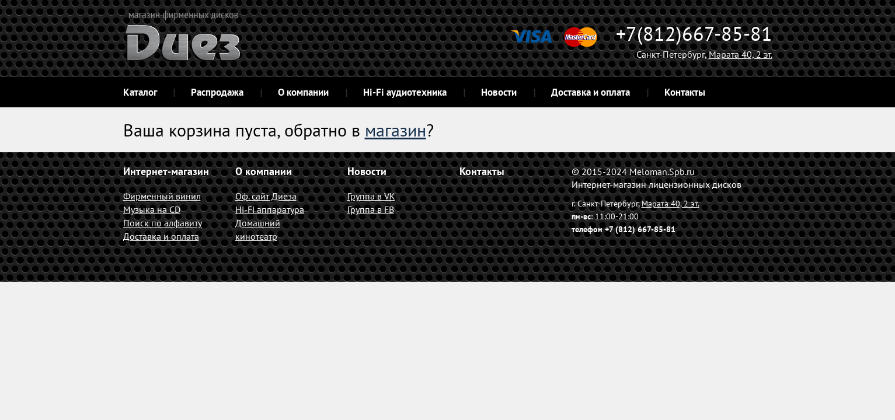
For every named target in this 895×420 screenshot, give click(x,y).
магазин (395, 129)
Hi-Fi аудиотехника (405, 92)
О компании (303, 92)
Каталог (140, 92)
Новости (499, 92)
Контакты (684, 92)
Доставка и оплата (590, 92)
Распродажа (217, 92)
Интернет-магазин (166, 171)
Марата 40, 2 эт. (740, 54)
